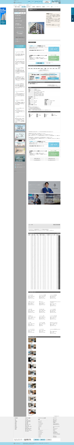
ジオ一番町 (29, 322)
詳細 (59, 237)
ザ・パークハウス (40, 432)
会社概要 (54, 422)
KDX (39, 427)
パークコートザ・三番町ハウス (20, 52)
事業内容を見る (48, 202)
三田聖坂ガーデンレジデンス (20, 76)
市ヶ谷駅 (41, 91)
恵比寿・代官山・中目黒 (28, 426)
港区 (15, 419)
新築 (53, 427)
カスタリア (39, 426)
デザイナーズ (54, 429)
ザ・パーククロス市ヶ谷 (31, 329)
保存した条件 (40, 2)
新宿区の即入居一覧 (51, 158)
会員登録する (44, 77)
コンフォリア (40, 424)
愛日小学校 (35, 104)
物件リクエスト (55, 419)
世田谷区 (16, 427)
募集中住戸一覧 (39, 6)
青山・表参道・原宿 (27, 421)
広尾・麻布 (26, 419)
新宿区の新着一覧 (37, 158)
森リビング (39, 421)
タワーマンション (55, 428)
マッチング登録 (53, 58)
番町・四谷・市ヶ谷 (27, 429)
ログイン (33, 2)
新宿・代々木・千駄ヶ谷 (28, 430)
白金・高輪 (26, 422)
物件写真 (34, 6)
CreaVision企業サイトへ (33, 189)
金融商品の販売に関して (56, 424)
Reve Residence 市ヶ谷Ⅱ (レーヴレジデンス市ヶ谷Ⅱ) (55, 302)
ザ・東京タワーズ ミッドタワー (20, 117)
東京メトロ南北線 (36, 93)
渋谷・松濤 (26, 427)
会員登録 (29, 2)
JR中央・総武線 (36, 95)
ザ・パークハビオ (40, 423)
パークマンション (40, 430)
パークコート (40, 431)
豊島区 (16, 429)
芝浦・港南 (26, 423)
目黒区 (16, 425)
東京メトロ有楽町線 (36, 91)
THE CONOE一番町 (41, 309)
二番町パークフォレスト (31, 301)
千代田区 (16, 421)
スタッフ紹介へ (31, 202)
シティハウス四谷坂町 (53, 309)
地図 (51, 6)
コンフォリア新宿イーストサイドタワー (20, 109)
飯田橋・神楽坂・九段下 (28, 428)
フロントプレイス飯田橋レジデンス (20, 101)
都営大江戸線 (35, 94)
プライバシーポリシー (56, 423)
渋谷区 (16, 422)
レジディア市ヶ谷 (41, 329)
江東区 (16, 428)
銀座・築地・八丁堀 (27, 424)
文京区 (16, 424)
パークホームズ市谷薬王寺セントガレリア (55, 329)
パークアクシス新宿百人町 (20, 83)
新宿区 (36, 90)
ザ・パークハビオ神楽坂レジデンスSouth (20, 68)
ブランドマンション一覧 (56, 426)
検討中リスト (54, 421)
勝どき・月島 (27, 425)
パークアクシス (40, 422)
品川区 (16, 426)
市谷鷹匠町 (38, 90)
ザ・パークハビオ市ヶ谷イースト (20, 92)
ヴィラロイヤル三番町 (42, 322)
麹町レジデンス (41, 301)
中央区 (16, 420)
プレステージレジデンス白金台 (20, 59)
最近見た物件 (36, 2)
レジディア (39, 425)
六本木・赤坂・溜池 (27, 420)
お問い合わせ (54, 420)
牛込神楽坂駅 (39, 94)
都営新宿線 (35, 92)
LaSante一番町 (30, 309)
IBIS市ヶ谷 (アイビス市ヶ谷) (53, 322)
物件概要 (43, 6)
